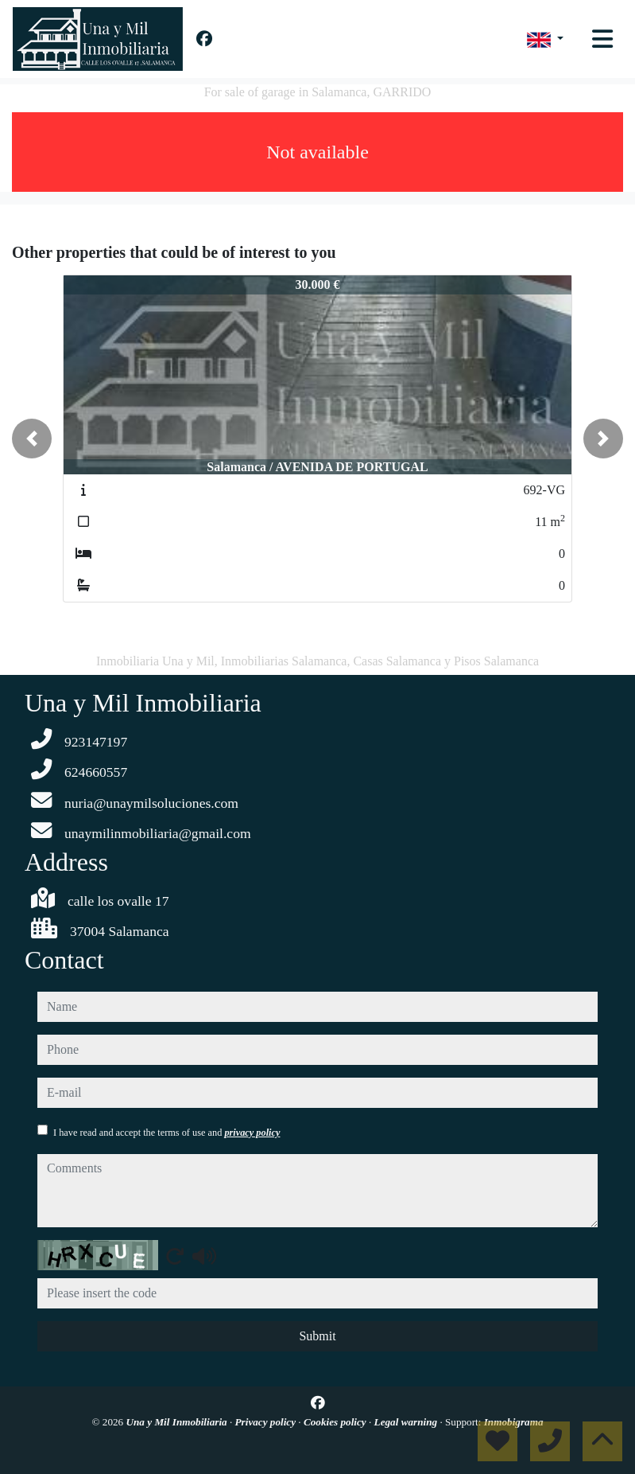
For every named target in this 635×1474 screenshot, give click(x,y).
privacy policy (252, 1132)
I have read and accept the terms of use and (166, 1132)
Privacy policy (267, 1422)
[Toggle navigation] (602, 39)
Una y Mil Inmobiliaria (178, 1422)
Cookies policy (336, 1422)
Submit (317, 1336)
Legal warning (407, 1422)
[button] (32, 438)
